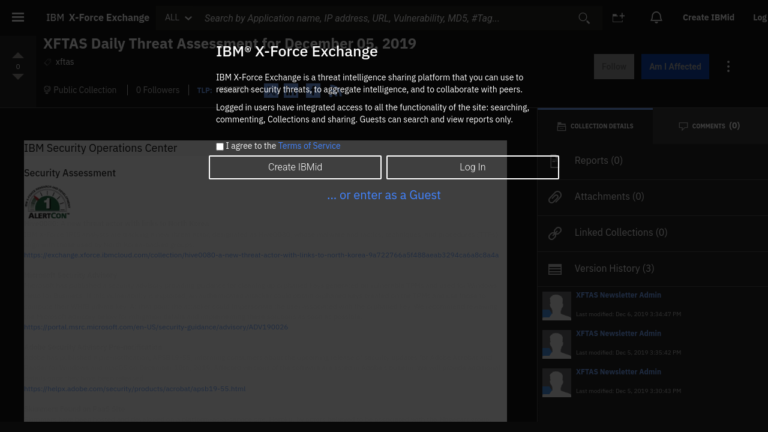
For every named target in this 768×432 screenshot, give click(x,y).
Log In (472, 167)
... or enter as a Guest (384, 195)
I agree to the (283, 146)
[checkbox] (220, 147)
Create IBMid (295, 167)
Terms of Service (309, 145)
